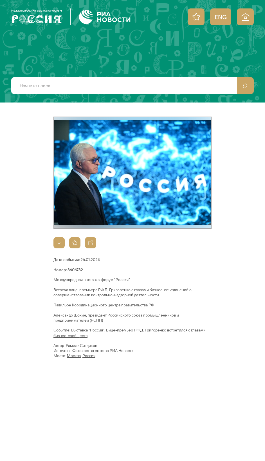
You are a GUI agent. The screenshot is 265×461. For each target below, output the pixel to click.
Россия (88, 355)
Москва (74, 355)
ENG (221, 17)
